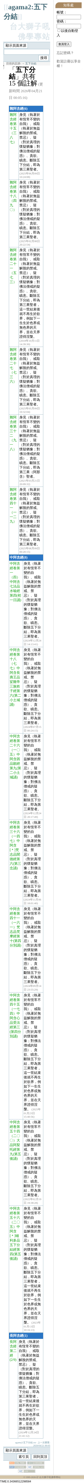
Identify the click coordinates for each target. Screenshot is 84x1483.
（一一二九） (13, 516)
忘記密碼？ (65, 53)
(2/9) (13, 1360)
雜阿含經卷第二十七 (13, 359)
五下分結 (30, 63)
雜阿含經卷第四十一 (13, 499)
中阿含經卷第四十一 (15, 913)
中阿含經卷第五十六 (15, 1213)
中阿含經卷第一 (15, 568)
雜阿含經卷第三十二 (13, 426)
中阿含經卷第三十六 (15, 827)
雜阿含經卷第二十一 (13, 259)
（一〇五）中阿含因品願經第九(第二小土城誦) (15, 763)
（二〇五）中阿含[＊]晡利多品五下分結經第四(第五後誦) (15, 1240)
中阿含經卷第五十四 (15, 1126)
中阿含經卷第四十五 (15, 999)
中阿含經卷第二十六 (15, 740)
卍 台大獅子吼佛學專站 (48, 1477)
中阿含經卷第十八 (15, 654)
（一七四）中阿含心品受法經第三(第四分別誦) (15, 1022)
